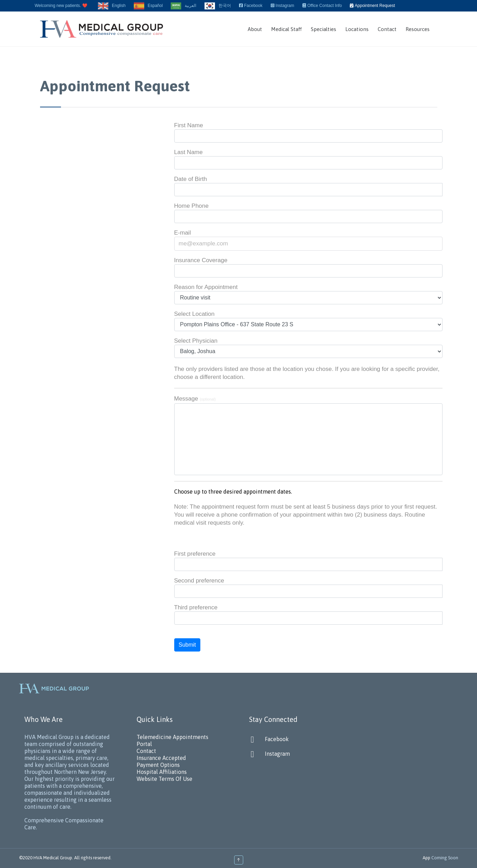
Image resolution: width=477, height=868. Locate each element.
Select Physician (196, 340)
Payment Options (158, 765)
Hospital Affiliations (162, 772)
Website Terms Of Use (164, 779)
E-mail (182, 232)
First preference (195, 553)
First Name (188, 125)
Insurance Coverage (201, 260)
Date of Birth (190, 179)
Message (195, 398)
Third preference (196, 607)
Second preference (199, 580)
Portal (144, 744)
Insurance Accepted (161, 758)
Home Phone (191, 206)
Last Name (188, 152)
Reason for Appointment (206, 287)
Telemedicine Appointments (172, 737)
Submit (187, 645)
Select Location (194, 314)
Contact (146, 751)
